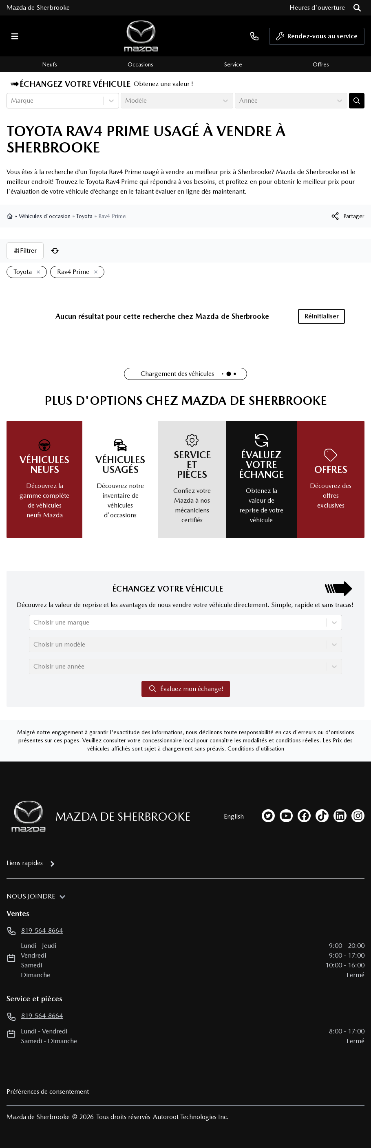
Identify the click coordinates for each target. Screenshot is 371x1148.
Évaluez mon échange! (185, 688)
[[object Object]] (347, 216)
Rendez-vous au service (316, 38)
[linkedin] (340, 815)
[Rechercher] (357, 7)
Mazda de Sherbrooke (38, 7)
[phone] (254, 36)
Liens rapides (25, 863)
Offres (321, 64)
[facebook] (304, 815)
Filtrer (25, 250)
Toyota (84, 216)
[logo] (141, 36)
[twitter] (268, 815)
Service (233, 64)
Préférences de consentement (48, 1091)
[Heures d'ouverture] (317, 7)
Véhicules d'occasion (45, 216)
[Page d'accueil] (26, 816)
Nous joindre (31, 896)
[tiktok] (322, 815)
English (234, 816)
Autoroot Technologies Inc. (191, 1117)
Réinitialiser (322, 316)
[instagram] (357, 815)
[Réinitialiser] (55, 250)
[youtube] (286, 815)
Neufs (49, 64)
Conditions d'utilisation (255, 748)
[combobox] (12, 101)
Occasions (140, 64)
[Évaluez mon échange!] (356, 100)
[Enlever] (36, 272)
